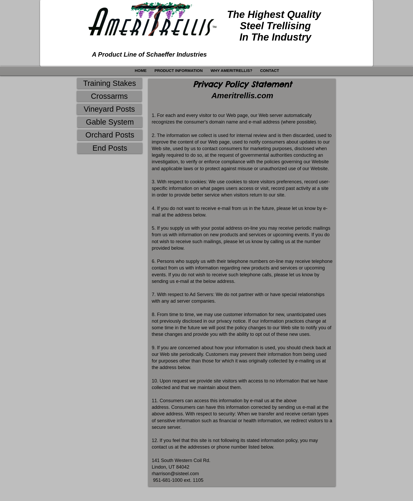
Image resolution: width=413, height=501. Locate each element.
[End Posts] (109, 148)
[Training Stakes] (109, 83)
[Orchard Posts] (109, 135)
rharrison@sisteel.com (175, 473)
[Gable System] (109, 122)
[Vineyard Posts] (109, 109)
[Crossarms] (109, 96)
